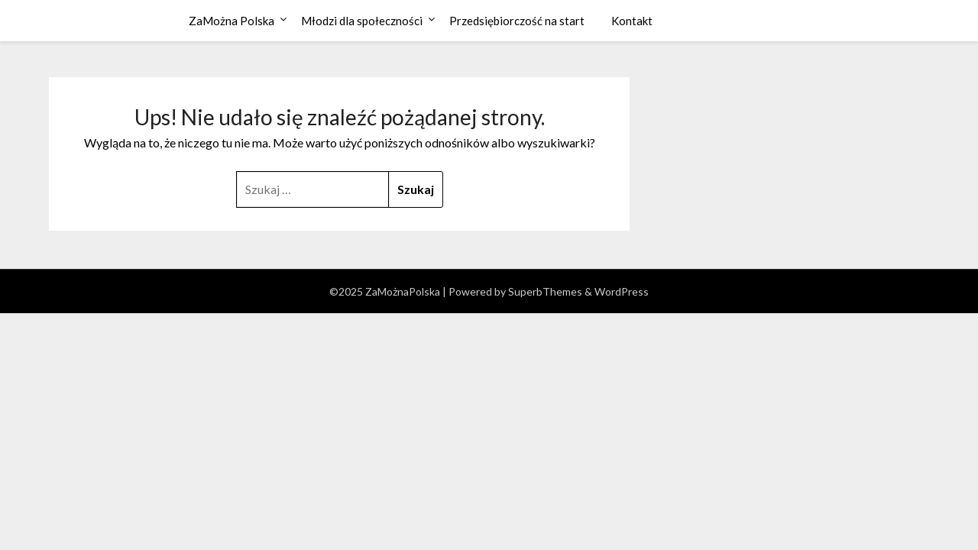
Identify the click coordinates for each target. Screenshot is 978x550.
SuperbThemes (545, 291)
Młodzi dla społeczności (362, 21)
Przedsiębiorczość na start (517, 21)
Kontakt (632, 21)
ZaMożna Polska (231, 21)
